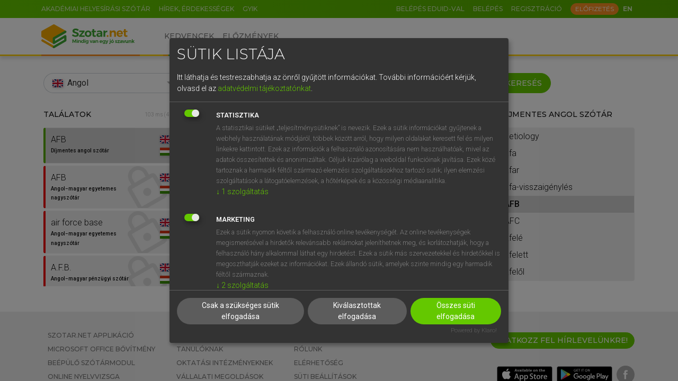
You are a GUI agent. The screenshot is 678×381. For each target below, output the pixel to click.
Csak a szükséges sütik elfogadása (240, 311)
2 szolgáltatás (242, 285)
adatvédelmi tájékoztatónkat (264, 88)
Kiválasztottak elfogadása (357, 311)
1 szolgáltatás (242, 191)
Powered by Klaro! (474, 330)
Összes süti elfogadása (455, 311)
